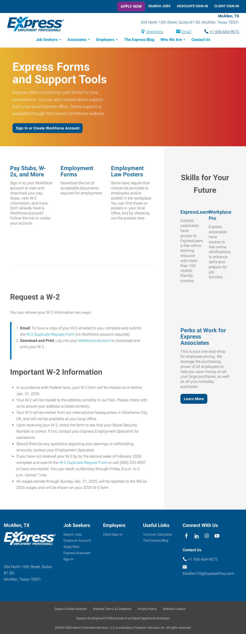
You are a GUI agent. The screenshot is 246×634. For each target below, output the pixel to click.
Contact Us (200, 40)
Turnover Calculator (157, 535)
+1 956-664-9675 (224, 32)
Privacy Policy (147, 609)
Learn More (194, 399)
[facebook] (187, 537)
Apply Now (131, 6)
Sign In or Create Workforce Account (47, 129)
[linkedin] (197, 537)
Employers (105, 40)
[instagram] (207, 537)
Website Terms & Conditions (112, 609)
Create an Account (77, 541)
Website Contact (174, 609)
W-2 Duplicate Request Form (50, 335)
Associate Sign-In (192, 6)
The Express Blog (139, 40)
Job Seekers (47, 40)
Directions (154, 32)
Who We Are (171, 40)
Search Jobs (159, 6)
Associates (77, 40)
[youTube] (217, 537)
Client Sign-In (226, 6)
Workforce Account (95, 341)
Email (186, 32)
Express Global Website (71, 609)
